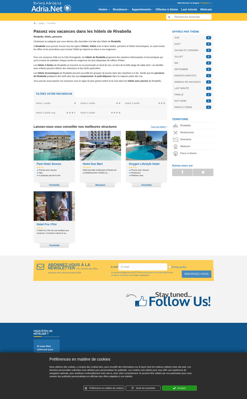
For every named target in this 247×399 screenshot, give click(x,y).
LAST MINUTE (192, 88)
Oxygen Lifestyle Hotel (144, 164)
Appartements (142, 9)
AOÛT (192, 44)
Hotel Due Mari (93, 164)
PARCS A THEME (192, 107)
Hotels (104, 9)
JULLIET (192, 56)
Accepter (179, 388)
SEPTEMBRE (192, 69)
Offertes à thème (167, 9)
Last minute (189, 9)
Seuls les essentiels (143, 388)
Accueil (77, 341)
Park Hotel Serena (49, 164)
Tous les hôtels (158, 127)
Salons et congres (176, 349)
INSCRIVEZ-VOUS (196, 274)
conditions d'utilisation (120, 275)
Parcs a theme (186, 153)
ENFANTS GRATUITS (192, 75)
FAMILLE (192, 94)
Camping (124, 341)
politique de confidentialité (157, 272)
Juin (168, 341)
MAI (192, 63)
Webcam (206, 9)
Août (168, 345)
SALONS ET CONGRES (192, 50)
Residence (121, 9)
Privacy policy (179, 267)
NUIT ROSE (192, 101)
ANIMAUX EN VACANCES (192, 82)
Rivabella (183, 126)
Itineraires (183, 139)
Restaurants (184, 132)
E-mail (114, 267)
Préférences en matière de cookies (103, 388)
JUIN (192, 37)
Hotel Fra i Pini (47, 224)
